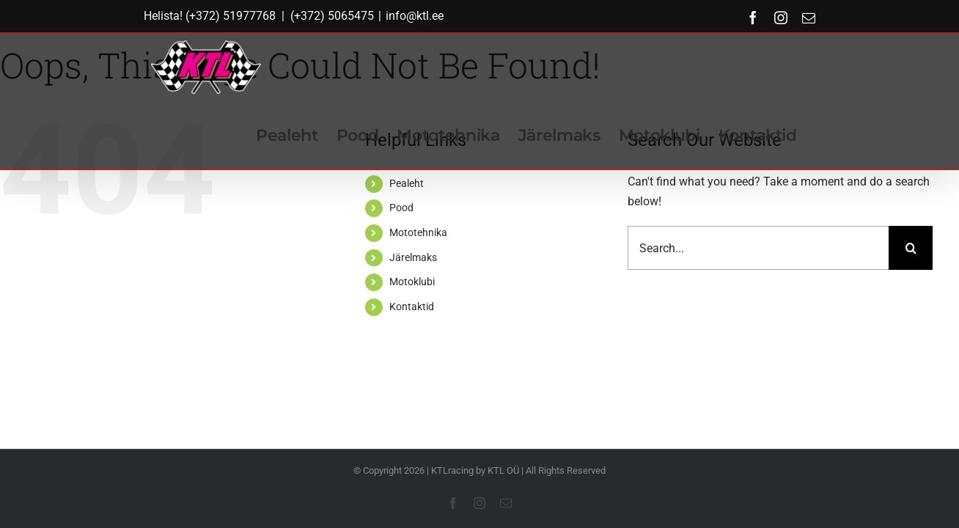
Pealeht (406, 183)
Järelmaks (413, 257)
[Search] (911, 248)
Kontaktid (411, 306)
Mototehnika (418, 232)
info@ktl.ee (415, 16)
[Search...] (758, 248)
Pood (401, 207)
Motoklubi (412, 281)
